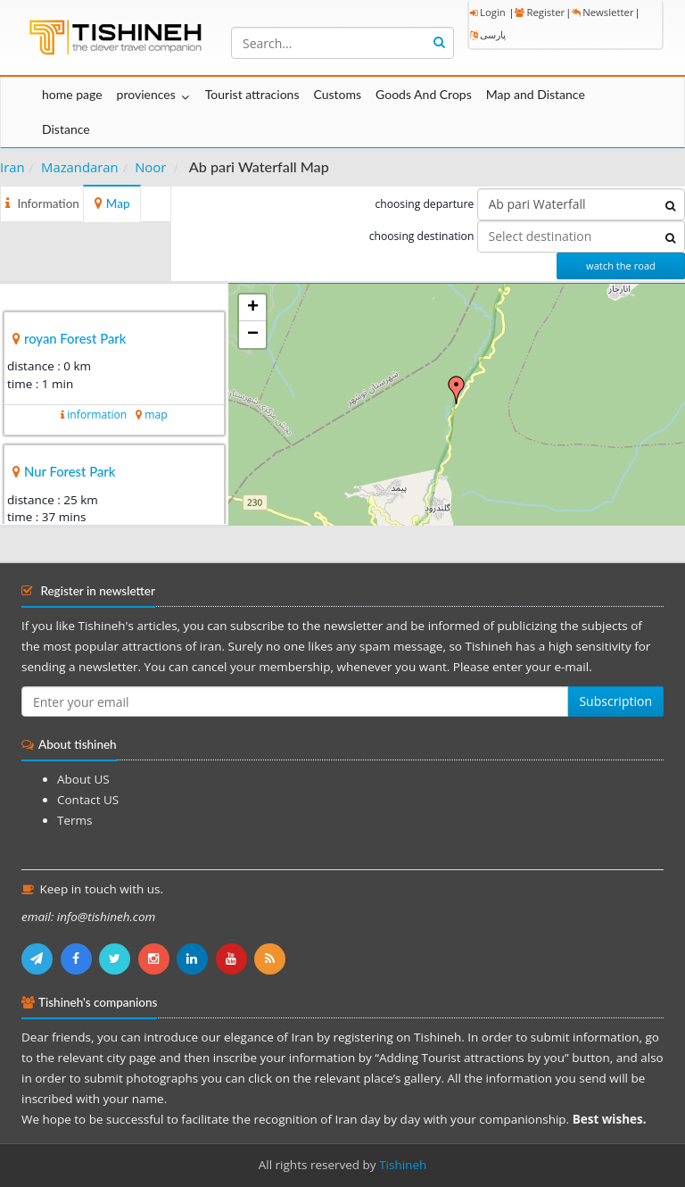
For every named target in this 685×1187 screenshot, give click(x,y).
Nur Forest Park (69, 471)
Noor (150, 167)
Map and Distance (535, 94)
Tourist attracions (252, 94)
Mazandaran (80, 167)
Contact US (88, 800)
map (155, 414)
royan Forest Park (75, 338)
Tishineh (402, 1165)
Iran (12, 167)
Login (488, 12)
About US (83, 779)
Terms (74, 820)
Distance (66, 129)
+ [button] (253, 308)
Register (540, 12)
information (97, 414)
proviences (146, 94)
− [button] (253, 334)
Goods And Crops (424, 94)
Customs (337, 94)
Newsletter (602, 12)
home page (72, 94)
